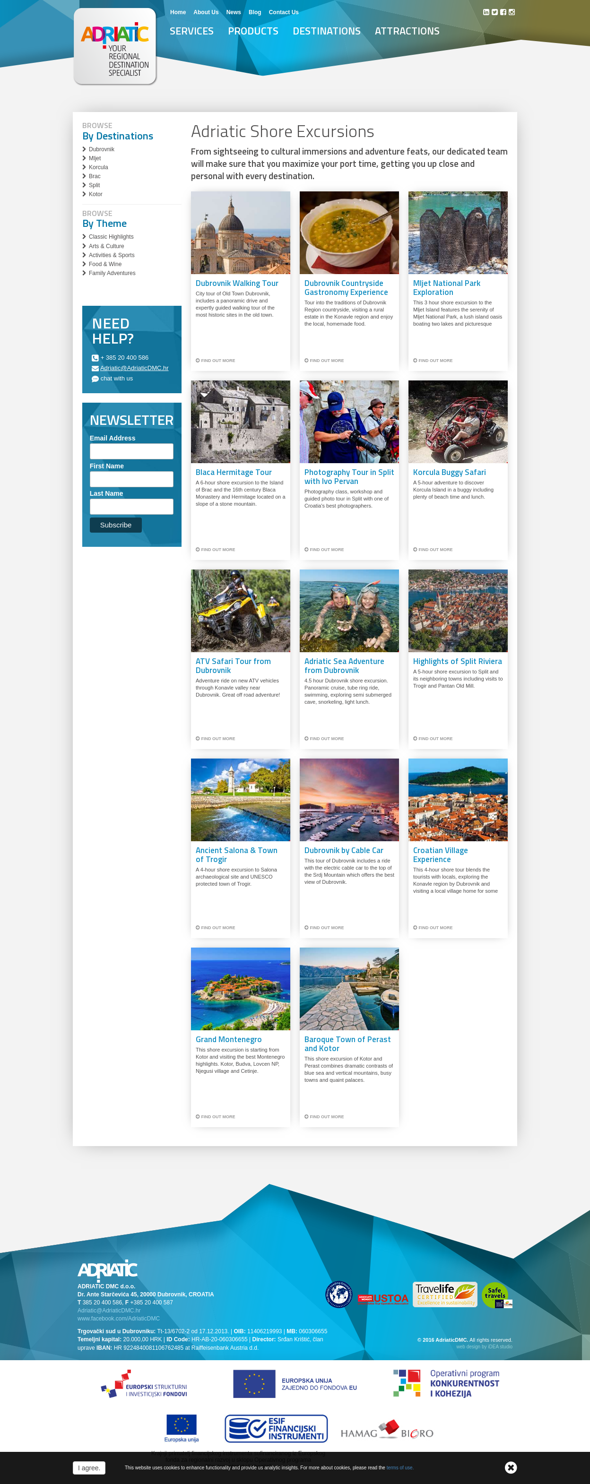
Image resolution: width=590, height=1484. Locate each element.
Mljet (95, 158)
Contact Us (284, 12)
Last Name (106, 493)
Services (192, 31)
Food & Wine (105, 264)
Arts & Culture (106, 246)
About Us (205, 12)
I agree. (89, 1468)
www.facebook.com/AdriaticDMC (119, 1318)
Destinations (327, 31)
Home (178, 12)
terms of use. (400, 1467)
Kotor (96, 194)
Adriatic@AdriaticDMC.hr (134, 367)
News (233, 12)
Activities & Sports (112, 255)
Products (253, 31)
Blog (255, 12)
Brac (95, 176)
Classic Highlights (111, 236)
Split (94, 185)
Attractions (407, 31)
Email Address (113, 438)
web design (469, 1346)
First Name (107, 466)
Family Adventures (112, 273)
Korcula (98, 167)
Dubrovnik (101, 149)
